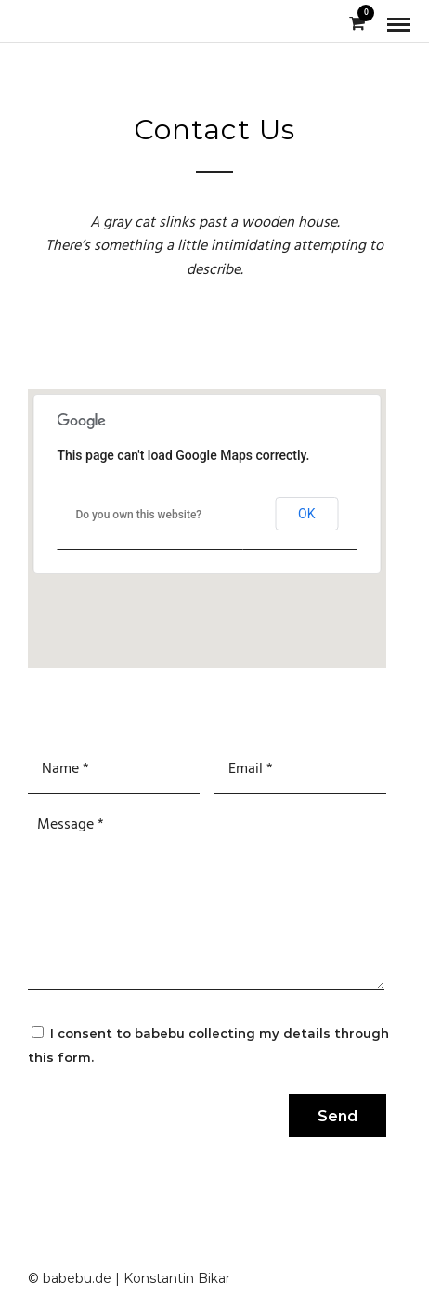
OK (306, 513)
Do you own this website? (138, 514)
